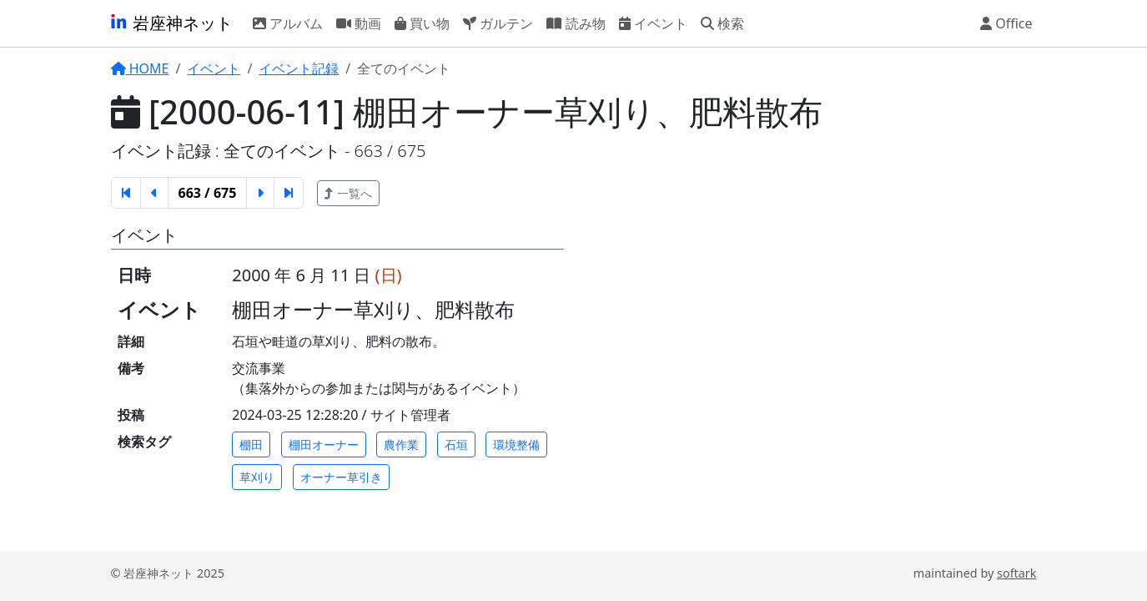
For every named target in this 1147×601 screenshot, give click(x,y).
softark (1016, 573)
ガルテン (498, 23)
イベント (653, 23)
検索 (722, 23)
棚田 (251, 444)
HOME (140, 68)
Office (1006, 23)
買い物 (422, 23)
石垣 (456, 444)
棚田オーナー (324, 444)
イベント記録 (299, 68)
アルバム (288, 23)
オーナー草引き (341, 477)
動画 (358, 23)
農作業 (401, 444)
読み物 (575, 23)
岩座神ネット (170, 23)
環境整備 (516, 444)
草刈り (256, 477)
